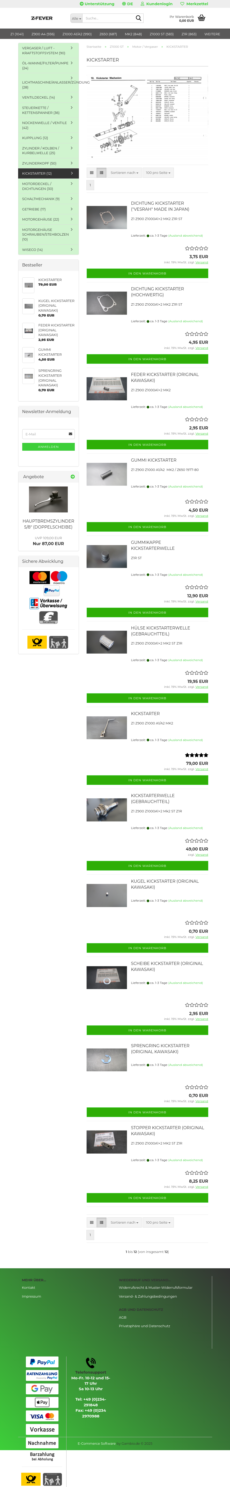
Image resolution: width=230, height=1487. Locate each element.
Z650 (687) (108, 34)
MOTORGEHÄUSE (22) (40, 219)
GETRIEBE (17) (34, 209)
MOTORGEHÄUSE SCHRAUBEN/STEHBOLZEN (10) (45, 234)
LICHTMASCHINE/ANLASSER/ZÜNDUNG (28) (50, 84)
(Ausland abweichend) (185, 235)
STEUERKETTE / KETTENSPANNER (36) (41, 110)
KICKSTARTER (145, 713)
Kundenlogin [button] (157, 3)
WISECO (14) (32, 250)
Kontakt (28, 1287)
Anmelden (48, 447)
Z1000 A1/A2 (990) (77, 34)
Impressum (31, 1296)
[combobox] (124, 173)
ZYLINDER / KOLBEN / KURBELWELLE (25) (40, 150)
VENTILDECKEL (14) (38, 97)
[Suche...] (76, 18)
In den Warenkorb (147, 273)
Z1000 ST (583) (162, 34)
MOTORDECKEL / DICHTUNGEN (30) (37, 186)
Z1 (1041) (17, 34)
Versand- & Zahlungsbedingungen (148, 1296)
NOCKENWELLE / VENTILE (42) (44, 125)
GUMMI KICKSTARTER (153, 460)
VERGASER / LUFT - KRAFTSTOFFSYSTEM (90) (43, 50)
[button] (127, 4)
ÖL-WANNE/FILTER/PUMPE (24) (45, 65)
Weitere (212, 34)
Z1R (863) (189, 34)
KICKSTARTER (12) (37, 173)
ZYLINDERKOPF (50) (39, 163)
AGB (123, 1317)
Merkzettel (194, 3)
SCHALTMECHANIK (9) (41, 199)
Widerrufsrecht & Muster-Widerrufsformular (156, 1287)
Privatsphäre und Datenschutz (144, 1326)
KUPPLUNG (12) (35, 138)
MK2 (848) (133, 34)
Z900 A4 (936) (43, 34)
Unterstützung (97, 3)
